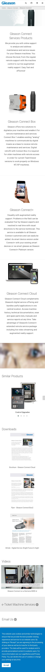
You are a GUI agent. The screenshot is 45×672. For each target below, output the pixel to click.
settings (9, 660)
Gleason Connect (12, 8)
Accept (6, 665)
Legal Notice (26, 654)
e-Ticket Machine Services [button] (20, 604)
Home (4, 8)
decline (16, 657)
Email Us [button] (9, 619)
